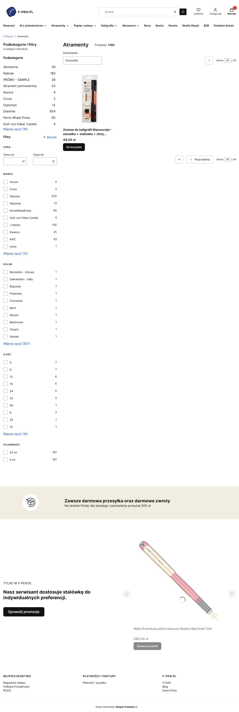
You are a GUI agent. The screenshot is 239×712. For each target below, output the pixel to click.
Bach (13, 307)
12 (11, 376)
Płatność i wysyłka (94, 682)
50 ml (13, 452)
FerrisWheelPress (20, 210)
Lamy (13, 246)
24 (11, 391)
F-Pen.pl (8, 36)
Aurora (29, 92)
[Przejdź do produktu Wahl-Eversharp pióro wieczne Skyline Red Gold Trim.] (179, 581)
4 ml (12, 459)
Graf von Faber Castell (29, 124)
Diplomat (29, 105)
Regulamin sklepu (14, 682)
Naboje (29, 73)
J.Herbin (15, 225)
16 (11, 383)
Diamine (29, 111)
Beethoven (16, 322)
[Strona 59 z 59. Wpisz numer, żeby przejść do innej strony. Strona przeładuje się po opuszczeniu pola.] (227, 60)
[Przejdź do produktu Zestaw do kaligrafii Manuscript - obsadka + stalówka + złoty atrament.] (89, 99)
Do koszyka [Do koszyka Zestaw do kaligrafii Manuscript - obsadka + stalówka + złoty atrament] (74, 147)
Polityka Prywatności (16, 686)
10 (11, 426)
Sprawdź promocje (24, 612)
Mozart (14, 315)
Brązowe (15, 286)
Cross (29, 99)
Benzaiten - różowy (22, 272)
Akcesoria (29, 67)
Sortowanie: (70, 52)
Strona (219, 60)
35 (11, 419)
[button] (182, 12)
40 (11, 405)
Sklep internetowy (115, 706)
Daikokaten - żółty (21, 279)
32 (11, 398)
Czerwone (16, 300)
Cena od (8, 154)
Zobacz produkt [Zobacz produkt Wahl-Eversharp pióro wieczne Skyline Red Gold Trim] (147, 646)
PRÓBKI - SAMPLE (29, 80)
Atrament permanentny (29, 86)
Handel (14, 336)
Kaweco (15, 232)
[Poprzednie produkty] (199, 159)
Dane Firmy (169, 690)
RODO (7, 690)
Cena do (38, 154)
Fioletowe (16, 293)
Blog (165, 686)
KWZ (13, 239)
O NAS (166, 682)
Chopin (14, 329)
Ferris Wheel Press (29, 118)
